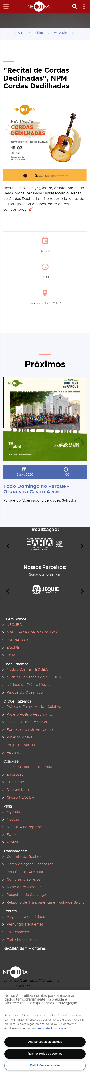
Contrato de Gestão (24, 856)
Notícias (13, 819)
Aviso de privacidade (24, 887)
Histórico (14, 752)
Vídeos (12, 842)
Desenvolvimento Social (27, 722)
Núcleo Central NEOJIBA (27, 669)
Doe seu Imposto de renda (29, 767)
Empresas (15, 774)
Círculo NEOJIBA (20, 797)
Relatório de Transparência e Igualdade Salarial (46, 902)
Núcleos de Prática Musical (29, 685)
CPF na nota (17, 782)
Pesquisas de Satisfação (27, 895)
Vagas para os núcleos (26, 917)
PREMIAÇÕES (18, 640)
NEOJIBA (14, 624)
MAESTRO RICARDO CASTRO (32, 632)
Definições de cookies (45, 1065)
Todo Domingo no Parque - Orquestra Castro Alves (36, 489)
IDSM (11, 655)
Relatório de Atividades (26, 872)
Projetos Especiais (22, 745)
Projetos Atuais (19, 737)
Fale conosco (18, 932)
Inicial (19, 32)
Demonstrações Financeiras (30, 864)
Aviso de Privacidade (52, 1028)
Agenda (60, 32)
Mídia (38, 32)
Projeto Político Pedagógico (30, 714)
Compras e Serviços (24, 879)
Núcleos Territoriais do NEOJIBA (34, 677)
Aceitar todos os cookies (45, 1042)
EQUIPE (13, 647)
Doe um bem (18, 790)
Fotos (11, 834)
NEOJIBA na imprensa (25, 827)
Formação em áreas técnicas (31, 729)
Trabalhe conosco (22, 939)
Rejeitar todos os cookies (45, 1054)
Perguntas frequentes (25, 924)
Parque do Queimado (25, 692)
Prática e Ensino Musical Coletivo (34, 707)
